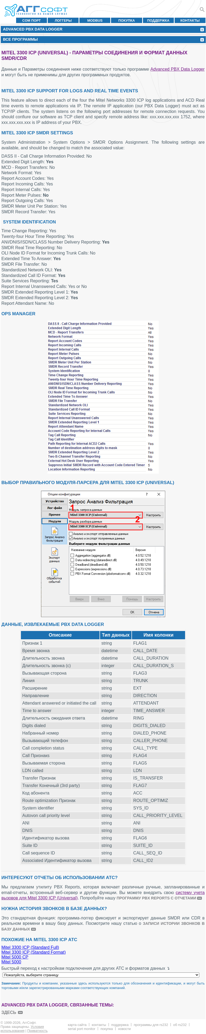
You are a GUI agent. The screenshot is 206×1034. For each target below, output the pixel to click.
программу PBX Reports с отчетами (156, 898)
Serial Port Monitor (81, 1029)
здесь (8, 1012)
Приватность (37, 1031)
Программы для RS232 (151, 1025)
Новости (124, 1029)
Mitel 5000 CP (14, 957)
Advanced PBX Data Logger (177, 69)
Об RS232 (180, 1025)
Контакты (190, 20)
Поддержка (158, 20)
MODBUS (94, 20)
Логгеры (63, 20)
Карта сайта (77, 1025)
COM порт (31, 20)
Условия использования (22, 1029)
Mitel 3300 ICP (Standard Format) (33, 952)
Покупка (126, 20)
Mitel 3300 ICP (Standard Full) (30, 947)
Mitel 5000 (11, 962)
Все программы (20, 39)
